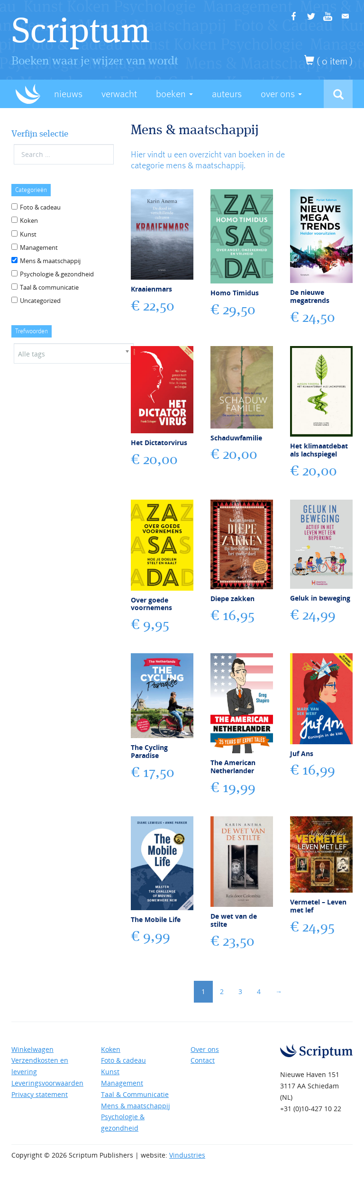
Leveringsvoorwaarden (47, 1082)
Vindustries (187, 1155)
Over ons (205, 1049)
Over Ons (281, 94)
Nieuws (68, 94)
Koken (29, 220)
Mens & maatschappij (50, 260)
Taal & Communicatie (135, 1094)
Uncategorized (40, 300)
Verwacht (119, 94)
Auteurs (227, 94)
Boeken (174, 94)
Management (39, 247)
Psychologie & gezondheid (57, 274)
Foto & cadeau (40, 207)
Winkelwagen (32, 1049)
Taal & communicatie (49, 287)
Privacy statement (39, 1094)
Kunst (28, 234)
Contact (203, 1060)
